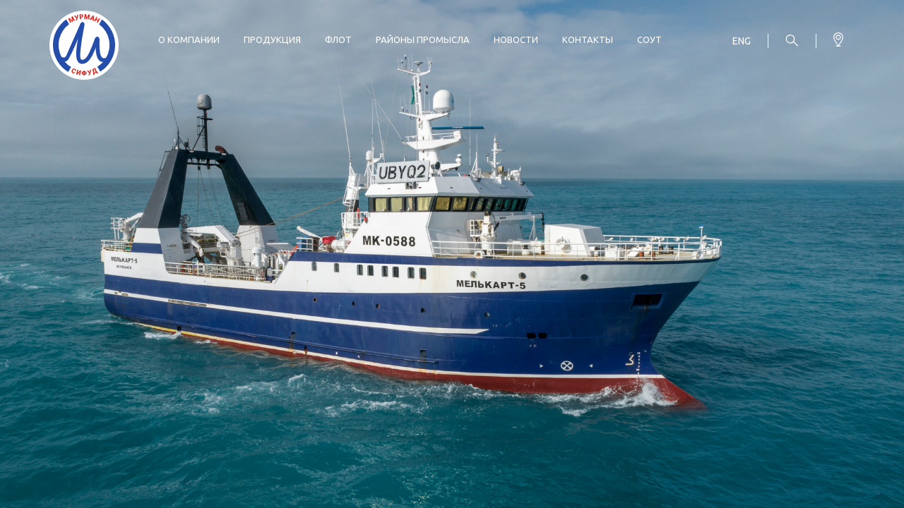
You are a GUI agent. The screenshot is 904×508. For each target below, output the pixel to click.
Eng (741, 41)
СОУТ (649, 39)
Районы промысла (423, 39)
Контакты (587, 39)
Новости (516, 39)
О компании (189, 39)
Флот (338, 39)
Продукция (272, 39)
